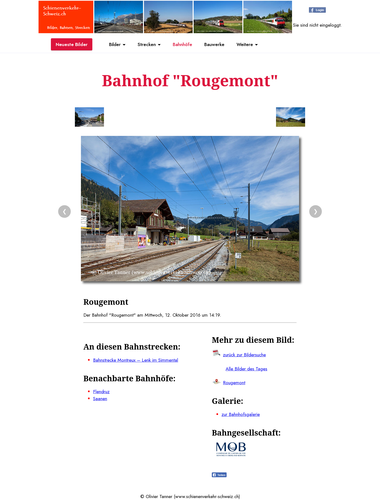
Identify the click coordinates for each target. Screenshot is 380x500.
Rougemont (234, 382)
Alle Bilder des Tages (246, 368)
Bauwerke (214, 44)
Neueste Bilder (71, 44)
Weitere (245, 44)
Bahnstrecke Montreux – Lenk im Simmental (135, 360)
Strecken (147, 44)
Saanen (100, 398)
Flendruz (101, 391)
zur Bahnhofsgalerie (241, 414)
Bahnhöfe (182, 44)
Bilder (115, 44)
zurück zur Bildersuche (244, 354)
